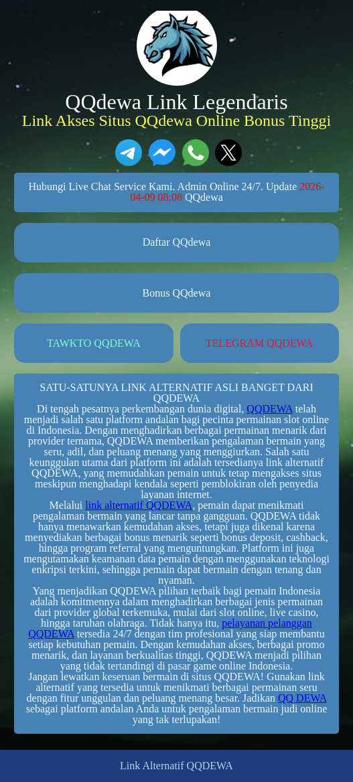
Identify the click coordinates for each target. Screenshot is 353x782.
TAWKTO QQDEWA (94, 343)
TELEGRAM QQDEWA (259, 343)
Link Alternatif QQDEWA (176, 766)
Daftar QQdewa (177, 242)
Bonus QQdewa (177, 293)
